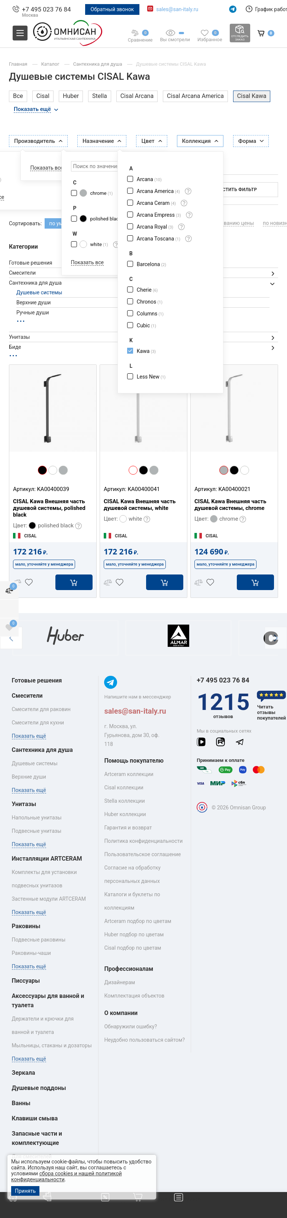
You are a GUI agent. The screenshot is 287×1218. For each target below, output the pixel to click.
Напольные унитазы (37, 818)
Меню (187, 1199)
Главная (19, 64)
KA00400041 (144, 489)
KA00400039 (53, 489)
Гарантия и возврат (128, 828)
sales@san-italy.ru (177, 9)
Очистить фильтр (235, 189)
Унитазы (19, 337)
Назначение (102, 141)
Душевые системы (39, 292)
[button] (11, 638)
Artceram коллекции (128, 774)
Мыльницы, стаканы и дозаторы (52, 1045)
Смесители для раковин (41, 709)
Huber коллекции (125, 814)
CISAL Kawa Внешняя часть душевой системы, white (139, 504)
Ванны (21, 1103)
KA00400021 (234, 489)
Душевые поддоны (39, 1087)
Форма (251, 141)
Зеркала (23, 1072)
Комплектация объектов (134, 996)
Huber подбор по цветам (134, 934)
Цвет (151, 141)
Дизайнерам (119, 982)
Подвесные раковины (38, 940)
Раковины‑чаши (31, 953)
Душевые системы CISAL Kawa (171, 64)
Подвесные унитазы (37, 831)
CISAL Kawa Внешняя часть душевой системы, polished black (49, 508)
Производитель (38, 141)
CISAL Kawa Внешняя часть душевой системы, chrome (230, 504)
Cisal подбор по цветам (132, 948)
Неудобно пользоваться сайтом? (144, 1040)
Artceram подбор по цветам (137, 921)
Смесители (22, 273)
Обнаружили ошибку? (130, 1026)
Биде (15, 347)
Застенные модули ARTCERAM (49, 899)
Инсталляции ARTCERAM (47, 858)
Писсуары (26, 980)
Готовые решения (30, 263)
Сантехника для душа (98, 64)
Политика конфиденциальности (143, 841)
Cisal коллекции (123, 787)
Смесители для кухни (38, 723)
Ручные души (32, 312)
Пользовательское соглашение (142, 854)
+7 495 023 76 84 (46, 9)
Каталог (51, 64)
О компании (121, 1012)
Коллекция (200, 141)
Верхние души (33, 302)
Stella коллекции (124, 801)
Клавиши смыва (35, 1118)
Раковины (26, 926)
